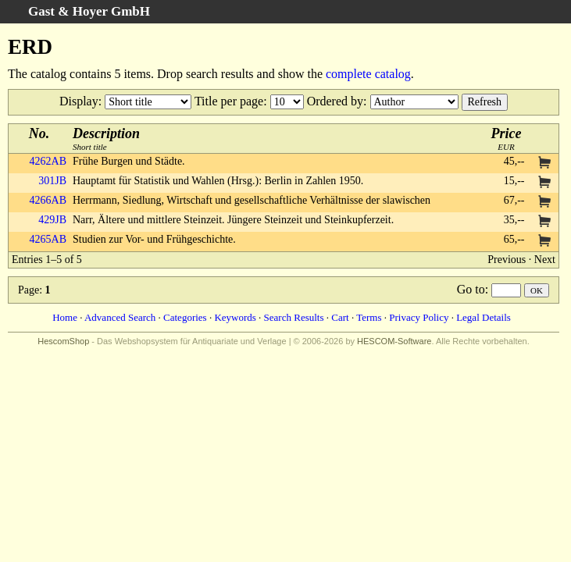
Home (64, 317)
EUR (506, 138)
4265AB (48, 239)
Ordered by (335, 101)
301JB (52, 181)
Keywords (234, 317)
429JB (52, 220)
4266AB (48, 200)
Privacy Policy (418, 317)
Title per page (228, 101)
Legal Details (483, 317)
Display (78, 101)
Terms (368, 317)
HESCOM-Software (394, 341)
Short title (106, 138)
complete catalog (368, 73)
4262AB (48, 161)
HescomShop (63, 341)
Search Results (294, 317)
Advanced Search (119, 317)
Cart (339, 317)
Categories (185, 317)
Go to (471, 289)
